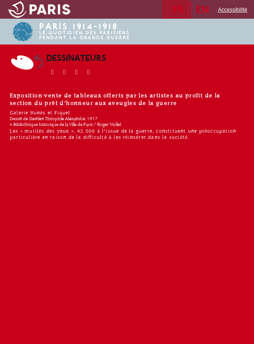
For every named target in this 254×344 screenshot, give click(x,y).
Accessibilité (232, 10)
